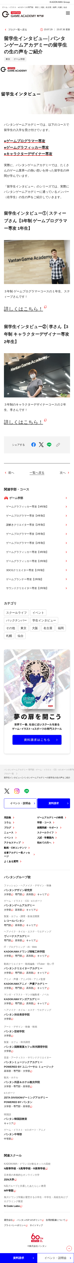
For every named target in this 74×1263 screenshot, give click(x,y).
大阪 (35, 628)
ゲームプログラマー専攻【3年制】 (37, 534)
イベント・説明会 (23, 803)
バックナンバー (16, 620)
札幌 (9, 635)
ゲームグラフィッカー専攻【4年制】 (37, 506)
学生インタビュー (44, 620)
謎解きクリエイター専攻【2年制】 (37, 524)
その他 (10, 628)
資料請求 (59, 803)
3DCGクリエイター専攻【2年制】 (37, 570)
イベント (38, 612)
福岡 (61, 628)
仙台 (20, 635)
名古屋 (47, 628)
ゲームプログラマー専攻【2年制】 (37, 543)
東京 (23, 628)
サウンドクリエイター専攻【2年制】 (37, 588)
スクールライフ (16, 612)
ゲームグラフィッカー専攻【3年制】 (37, 552)
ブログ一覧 (9, 774)
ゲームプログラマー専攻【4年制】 (37, 515)
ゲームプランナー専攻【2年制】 (37, 579)
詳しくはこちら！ (23, 309)
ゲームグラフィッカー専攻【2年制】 (37, 561)
